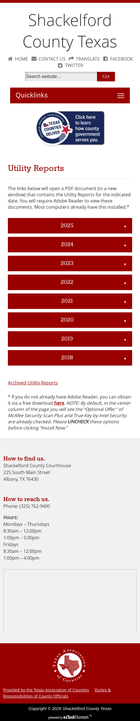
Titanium (76, 717)
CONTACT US (52, 59)
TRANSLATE (88, 59)
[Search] (62, 76)
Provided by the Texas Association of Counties (46, 690)
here (59, 403)
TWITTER (74, 65)
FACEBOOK (121, 59)
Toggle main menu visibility (122, 92)
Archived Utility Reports (33, 383)
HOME (21, 59)
